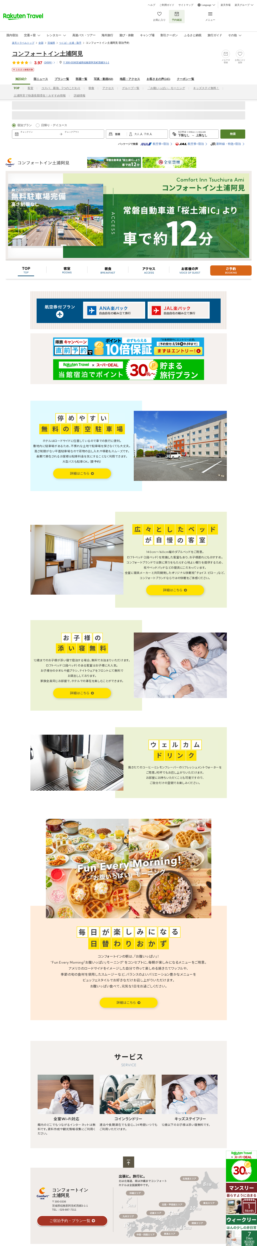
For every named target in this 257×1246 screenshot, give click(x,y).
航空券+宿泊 (154, 144)
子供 (146, 134)
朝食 (91, 88)
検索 (233, 133)
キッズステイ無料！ (206, 88)
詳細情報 (79, 95)
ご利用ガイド (166, 5)
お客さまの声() (158, 79)
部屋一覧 (81, 79)
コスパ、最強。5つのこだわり (60, 88)
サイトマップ (185, 5)
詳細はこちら (80, 473)
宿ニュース (40, 79)
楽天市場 (226, 5)
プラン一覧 (62, 79)
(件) (49, 62)
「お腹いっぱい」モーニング (166, 88)
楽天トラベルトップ (23, 42)
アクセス (108, 88)
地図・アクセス (130, 79)
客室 (30, 88)
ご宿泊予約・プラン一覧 (69, 1221)
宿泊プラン (24, 125)
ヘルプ (151, 5)
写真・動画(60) (103, 79)
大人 (137, 134)
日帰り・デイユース (54, 125)
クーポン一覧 (185, 79)
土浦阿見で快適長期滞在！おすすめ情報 (40, 95)
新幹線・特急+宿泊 (225, 144)
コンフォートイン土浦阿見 (47, 54)
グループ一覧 (130, 88)
